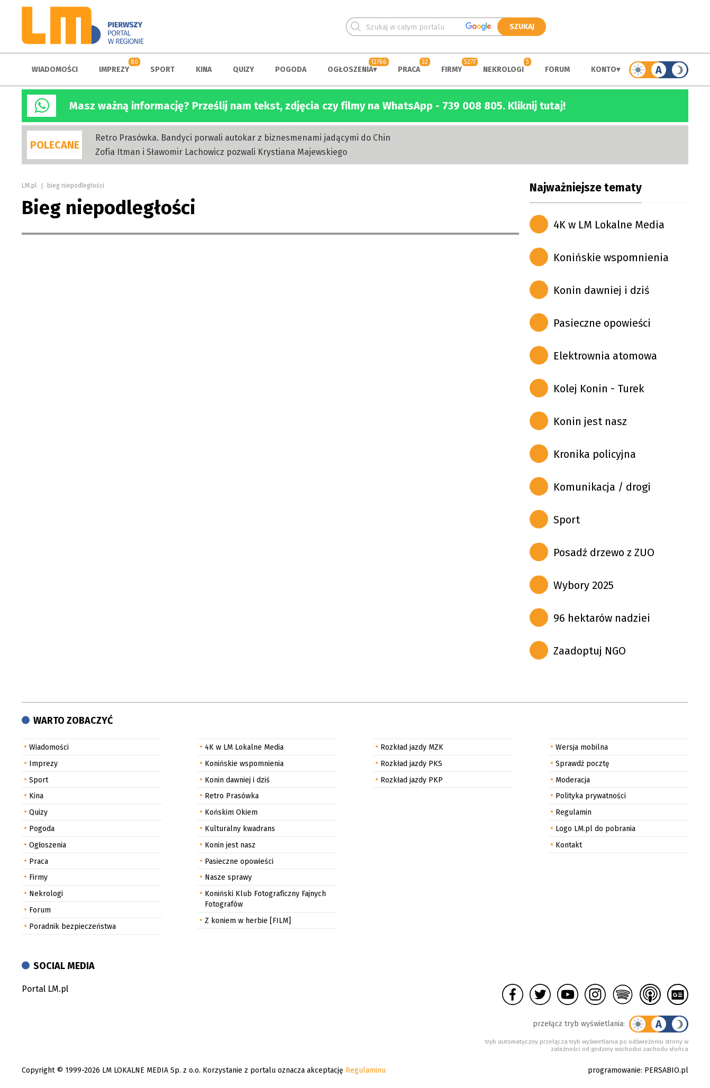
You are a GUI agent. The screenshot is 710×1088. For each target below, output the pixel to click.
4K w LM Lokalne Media (609, 224)
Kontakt (569, 845)
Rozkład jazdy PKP (411, 780)
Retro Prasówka (232, 795)
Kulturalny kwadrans (240, 828)
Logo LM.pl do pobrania (595, 828)
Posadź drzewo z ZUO (603, 552)
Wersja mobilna (582, 747)
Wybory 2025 (583, 585)
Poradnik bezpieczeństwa (72, 926)
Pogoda (290, 69)
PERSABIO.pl (666, 1070)
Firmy (451, 69)
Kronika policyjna (594, 454)
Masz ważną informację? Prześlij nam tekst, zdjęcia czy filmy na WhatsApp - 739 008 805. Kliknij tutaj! (317, 105)
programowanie (614, 1070)
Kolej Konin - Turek (598, 388)
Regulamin (573, 812)
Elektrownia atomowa (605, 355)
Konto (603, 69)
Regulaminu (365, 1070)
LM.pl (29, 185)
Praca (409, 69)
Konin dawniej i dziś (601, 290)
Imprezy (114, 69)
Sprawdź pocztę (582, 763)
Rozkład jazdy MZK (411, 747)
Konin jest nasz (590, 421)
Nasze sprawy (228, 877)
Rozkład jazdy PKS (411, 763)
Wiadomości (55, 69)
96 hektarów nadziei (601, 618)
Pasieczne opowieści (602, 323)
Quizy (243, 69)
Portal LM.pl (45, 989)
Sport (162, 69)
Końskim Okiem (231, 812)
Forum (557, 69)
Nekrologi (503, 69)
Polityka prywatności (591, 795)
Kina (204, 69)
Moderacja (573, 780)
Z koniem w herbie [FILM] (248, 920)
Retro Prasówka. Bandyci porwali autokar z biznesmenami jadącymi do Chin (242, 138)
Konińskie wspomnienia (611, 257)
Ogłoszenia (350, 69)
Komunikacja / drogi (602, 487)
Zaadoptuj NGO (589, 650)
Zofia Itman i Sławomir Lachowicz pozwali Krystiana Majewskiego (221, 152)
